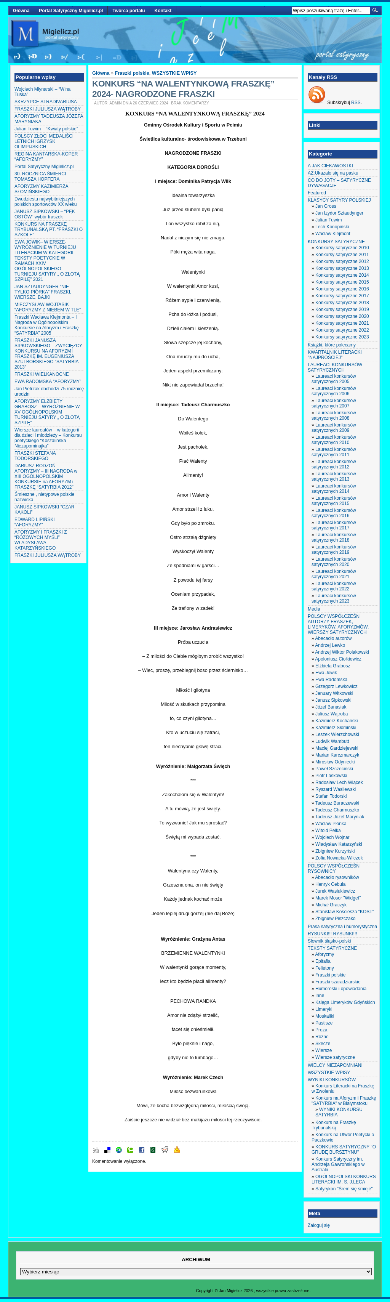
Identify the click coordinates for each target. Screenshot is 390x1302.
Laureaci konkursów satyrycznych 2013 (334, 476)
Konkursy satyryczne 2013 (342, 268)
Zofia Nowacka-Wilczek (339, 858)
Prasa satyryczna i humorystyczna (342, 926)
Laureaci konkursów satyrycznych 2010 (334, 440)
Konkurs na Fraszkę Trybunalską (334, 1125)
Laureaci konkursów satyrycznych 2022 (334, 586)
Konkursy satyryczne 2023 (342, 337)
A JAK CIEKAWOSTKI (330, 165)
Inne (319, 995)
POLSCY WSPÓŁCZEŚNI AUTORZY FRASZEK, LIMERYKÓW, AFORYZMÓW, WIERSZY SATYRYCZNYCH (338, 624)
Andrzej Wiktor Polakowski (342, 652)
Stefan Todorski (331, 796)
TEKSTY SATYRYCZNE (332, 948)
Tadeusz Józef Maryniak (339, 816)
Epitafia (323, 961)
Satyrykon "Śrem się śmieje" (344, 1188)
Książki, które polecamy (332, 345)
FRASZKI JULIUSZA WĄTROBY (47, 109)
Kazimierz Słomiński (335, 727)
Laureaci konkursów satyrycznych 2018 (334, 537)
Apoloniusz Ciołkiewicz (338, 659)
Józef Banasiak (330, 707)
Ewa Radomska (331, 679)
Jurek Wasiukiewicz (335, 891)
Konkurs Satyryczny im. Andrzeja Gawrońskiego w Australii (338, 1164)
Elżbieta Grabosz (332, 666)
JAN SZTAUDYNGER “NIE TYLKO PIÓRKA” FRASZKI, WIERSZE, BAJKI (42, 292)
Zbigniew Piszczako (335, 918)
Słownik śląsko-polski (329, 941)
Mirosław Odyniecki (335, 762)
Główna (21, 10)
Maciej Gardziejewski (336, 748)
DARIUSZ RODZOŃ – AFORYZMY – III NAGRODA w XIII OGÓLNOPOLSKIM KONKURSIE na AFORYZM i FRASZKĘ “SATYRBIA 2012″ (45, 476)
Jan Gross (325, 206)
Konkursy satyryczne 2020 (342, 316)
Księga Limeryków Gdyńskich (345, 1002)
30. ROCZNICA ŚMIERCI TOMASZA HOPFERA (40, 176)
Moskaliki (324, 1016)
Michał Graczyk (331, 905)
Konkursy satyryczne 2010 (342, 247)
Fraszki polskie (132, 73)
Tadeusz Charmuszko (337, 810)
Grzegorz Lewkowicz (336, 686)
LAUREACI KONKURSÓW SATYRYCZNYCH (335, 367)
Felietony (324, 968)
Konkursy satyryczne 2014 (342, 275)
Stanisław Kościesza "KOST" (344, 911)
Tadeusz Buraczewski (337, 803)
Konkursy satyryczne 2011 (342, 254)
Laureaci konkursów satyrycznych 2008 (334, 415)
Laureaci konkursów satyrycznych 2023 (334, 598)
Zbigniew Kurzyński (335, 851)
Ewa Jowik (326, 672)
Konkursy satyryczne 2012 (342, 261)
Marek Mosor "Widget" (338, 898)
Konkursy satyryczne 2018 (342, 302)
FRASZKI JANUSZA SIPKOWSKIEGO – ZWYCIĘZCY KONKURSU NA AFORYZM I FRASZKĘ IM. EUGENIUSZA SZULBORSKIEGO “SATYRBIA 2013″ (48, 354)
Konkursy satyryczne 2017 (342, 295)
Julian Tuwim (328, 220)
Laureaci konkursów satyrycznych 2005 (334, 379)
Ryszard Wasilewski (335, 789)
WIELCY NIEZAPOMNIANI (335, 1065)
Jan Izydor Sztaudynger (339, 213)
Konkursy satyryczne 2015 (342, 282)
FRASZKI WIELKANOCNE (41, 374)
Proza (321, 1030)
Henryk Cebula (330, 884)
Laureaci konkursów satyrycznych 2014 (334, 488)
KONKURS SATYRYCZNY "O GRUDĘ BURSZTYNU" (344, 1149)
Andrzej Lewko (330, 645)
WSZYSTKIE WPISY (174, 73)
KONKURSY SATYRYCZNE (336, 241)
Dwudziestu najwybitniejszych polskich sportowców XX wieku (45, 201)
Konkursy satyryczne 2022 (342, 330)
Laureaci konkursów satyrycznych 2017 (334, 525)
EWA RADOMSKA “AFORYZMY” (47, 381)
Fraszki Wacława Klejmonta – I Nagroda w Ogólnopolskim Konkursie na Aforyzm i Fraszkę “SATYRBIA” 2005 (46, 325)
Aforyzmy (324, 954)
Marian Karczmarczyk (337, 755)
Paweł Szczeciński (334, 768)
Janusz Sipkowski (333, 700)
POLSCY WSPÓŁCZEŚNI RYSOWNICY (334, 868)
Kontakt (163, 10)
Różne (322, 1036)
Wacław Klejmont (332, 233)
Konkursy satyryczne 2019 (342, 309)
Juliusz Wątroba (331, 714)
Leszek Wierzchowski (337, 734)
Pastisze (323, 1023)
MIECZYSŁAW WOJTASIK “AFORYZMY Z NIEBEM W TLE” (47, 307)
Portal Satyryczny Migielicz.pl (71, 10)
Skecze (322, 1043)
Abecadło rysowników (337, 877)
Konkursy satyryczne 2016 (342, 289)
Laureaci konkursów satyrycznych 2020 (334, 561)
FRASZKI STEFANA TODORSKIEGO (35, 456)
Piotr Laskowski (331, 775)
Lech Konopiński (332, 226)
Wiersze (323, 1050)
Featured (317, 193)
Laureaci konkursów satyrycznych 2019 (334, 549)
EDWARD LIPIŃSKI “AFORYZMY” (34, 522)
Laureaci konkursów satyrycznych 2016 (334, 513)
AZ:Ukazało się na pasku (333, 173)
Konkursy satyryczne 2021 (342, 323)
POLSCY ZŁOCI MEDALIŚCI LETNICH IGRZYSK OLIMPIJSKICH (44, 141)
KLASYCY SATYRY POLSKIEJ (339, 200)
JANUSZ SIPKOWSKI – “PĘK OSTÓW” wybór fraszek (44, 214)
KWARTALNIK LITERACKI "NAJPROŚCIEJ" (335, 355)
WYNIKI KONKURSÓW (332, 1079)
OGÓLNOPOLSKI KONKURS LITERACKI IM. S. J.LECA (344, 1179)
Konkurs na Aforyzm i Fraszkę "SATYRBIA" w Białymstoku (344, 1100)
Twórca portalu (128, 10)
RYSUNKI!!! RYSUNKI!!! (332, 933)
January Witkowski (334, 693)
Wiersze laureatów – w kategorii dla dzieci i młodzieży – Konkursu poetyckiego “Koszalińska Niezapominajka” (48, 438)
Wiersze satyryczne (335, 1057)
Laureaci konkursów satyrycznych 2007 (334, 403)
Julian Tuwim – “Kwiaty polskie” (46, 128)
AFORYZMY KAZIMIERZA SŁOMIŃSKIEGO (41, 189)
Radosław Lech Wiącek (339, 782)
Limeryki (323, 1009)
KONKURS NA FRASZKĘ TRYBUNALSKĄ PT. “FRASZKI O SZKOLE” (48, 229)
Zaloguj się (319, 1225)
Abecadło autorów (333, 638)
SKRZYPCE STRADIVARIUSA (45, 101)
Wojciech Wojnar (332, 837)
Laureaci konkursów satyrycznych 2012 (334, 464)
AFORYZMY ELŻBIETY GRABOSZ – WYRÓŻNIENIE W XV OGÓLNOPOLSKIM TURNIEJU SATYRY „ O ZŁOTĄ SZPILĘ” (47, 412)
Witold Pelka (328, 830)
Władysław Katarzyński (338, 844)
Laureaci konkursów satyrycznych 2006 (334, 391)
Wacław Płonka (331, 823)
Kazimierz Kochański (336, 720)
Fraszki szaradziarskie (338, 982)
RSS (356, 102)
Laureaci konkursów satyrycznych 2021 (334, 574)
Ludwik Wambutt (332, 741)
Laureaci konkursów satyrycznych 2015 (334, 500)
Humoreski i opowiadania (340, 988)
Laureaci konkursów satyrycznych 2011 (334, 452)
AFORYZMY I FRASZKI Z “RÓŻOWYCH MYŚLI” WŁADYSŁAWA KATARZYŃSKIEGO (40, 540)
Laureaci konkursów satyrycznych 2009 (334, 427)
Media (314, 609)
